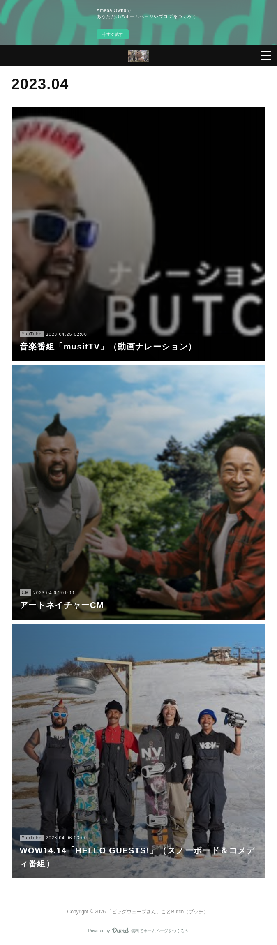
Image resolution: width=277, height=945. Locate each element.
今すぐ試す (112, 34)
